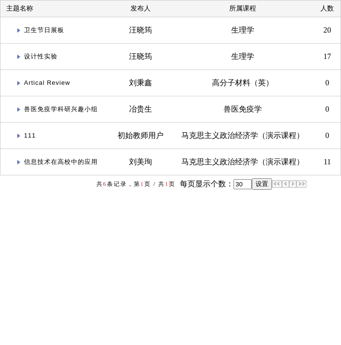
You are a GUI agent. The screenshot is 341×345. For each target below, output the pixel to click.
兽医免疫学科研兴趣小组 (61, 109)
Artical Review (47, 82)
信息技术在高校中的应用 (61, 161)
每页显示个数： (206, 184)
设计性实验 (41, 56)
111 (30, 135)
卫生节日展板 (44, 30)
